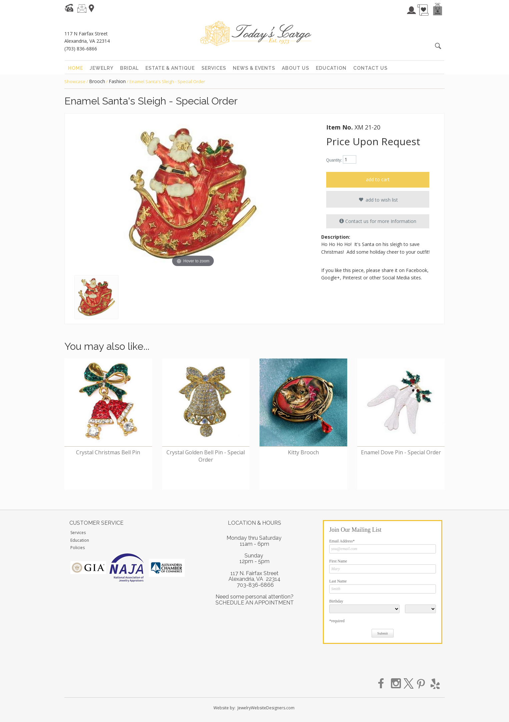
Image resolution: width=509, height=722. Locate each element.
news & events (254, 68)
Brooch (97, 81)
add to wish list (378, 200)
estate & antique (170, 68)
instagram (396, 683)
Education (79, 540)
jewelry (101, 68)
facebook (383, 683)
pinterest (421, 683)
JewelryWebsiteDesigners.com (266, 708)
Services (78, 532)
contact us (370, 68)
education (331, 68)
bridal (129, 68)
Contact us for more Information (377, 221)
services (213, 68)
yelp (434, 683)
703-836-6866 (255, 585)
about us (295, 68)
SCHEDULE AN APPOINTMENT (254, 602)
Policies (77, 547)
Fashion (117, 81)
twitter (409, 683)
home (75, 68)
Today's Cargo (255, 33)
